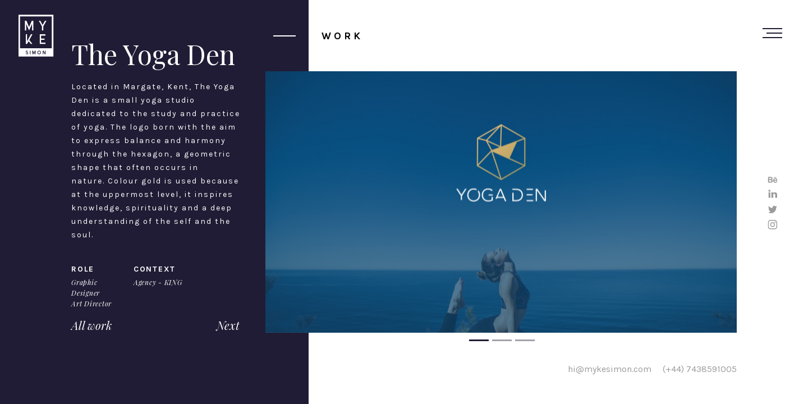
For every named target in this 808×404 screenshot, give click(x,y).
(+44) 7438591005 (700, 368)
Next (228, 325)
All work (91, 325)
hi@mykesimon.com (609, 368)
